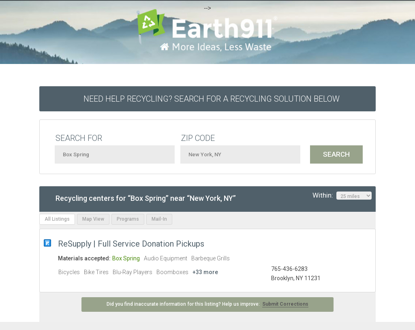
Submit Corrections (285, 304)
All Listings (57, 219)
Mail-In (159, 219)
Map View (93, 219)
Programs (128, 219)
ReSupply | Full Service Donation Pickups (131, 244)
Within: (342, 195)
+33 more (205, 272)
